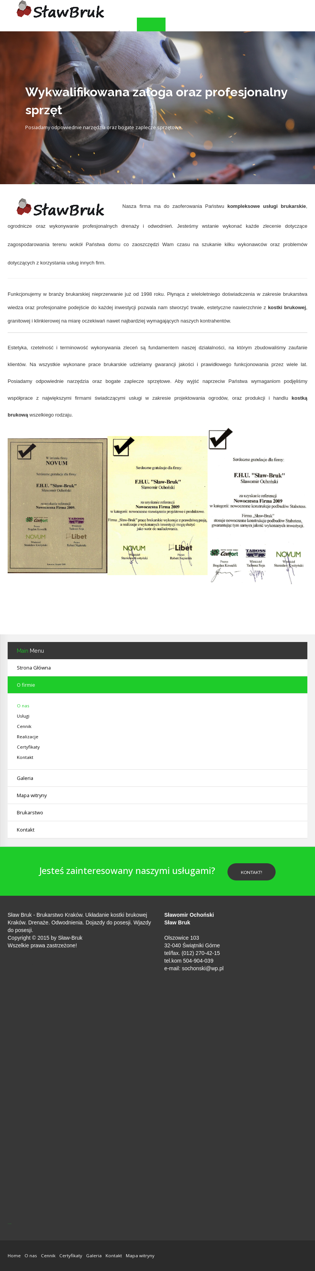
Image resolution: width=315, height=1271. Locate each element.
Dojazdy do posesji (108, 922)
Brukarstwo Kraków (59, 915)
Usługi (23, 716)
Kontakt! (251, 872)
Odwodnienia (67, 922)
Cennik (24, 726)
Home (14, 1255)
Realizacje (27, 736)
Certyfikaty (28, 747)
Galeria (94, 1255)
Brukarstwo (30, 812)
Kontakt (25, 829)
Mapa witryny (32, 795)
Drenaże (38, 922)
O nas (23, 705)
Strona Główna (34, 667)
